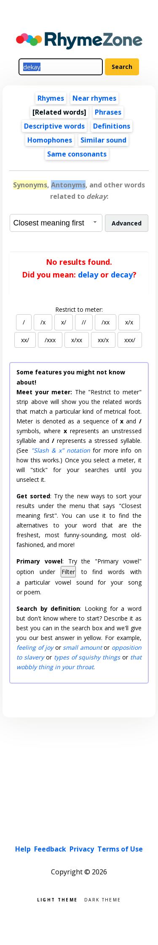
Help (23, 849)
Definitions (111, 126)
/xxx (50, 340)
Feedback (50, 849)
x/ (63, 322)
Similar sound (103, 140)
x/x (129, 322)
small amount (82, 647)
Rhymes (50, 98)
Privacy (82, 849)
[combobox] (56, 223)
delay (88, 274)
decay (122, 274)
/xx (106, 322)
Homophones (49, 140)
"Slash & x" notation (60, 450)
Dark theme (102, 899)
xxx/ (129, 340)
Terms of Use (120, 849)
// (84, 322)
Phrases (108, 112)
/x (43, 322)
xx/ (25, 340)
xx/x (103, 340)
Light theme (57, 899)
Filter (68, 572)
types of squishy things (87, 657)
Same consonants (77, 154)
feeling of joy (34, 647)
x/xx (76, 340)
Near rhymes (94, 98)
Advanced (127, 223)
